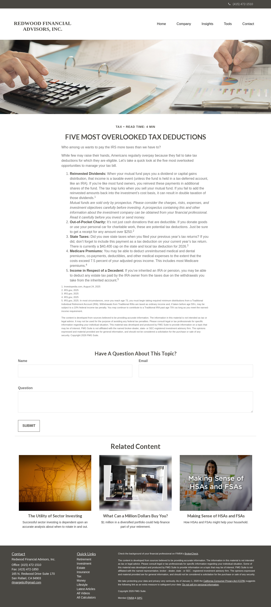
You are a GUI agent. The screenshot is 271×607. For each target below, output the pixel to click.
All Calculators (86, 597)
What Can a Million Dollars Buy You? (135, 516)
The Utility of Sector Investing (55, 516)
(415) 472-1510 (240, 4)
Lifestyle (82, 584)
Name (22, 361)
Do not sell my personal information (200, 584)
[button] (183, 24)
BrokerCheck (191, 553)
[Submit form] (29, 426)
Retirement (84, 559)
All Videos (83, 593)
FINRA (130, 598)
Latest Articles (86, 589)
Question (25, 388)
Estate (81, 567)
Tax (79, 576)
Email (143, 361)
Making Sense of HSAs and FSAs (216, 516)
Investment (84, 563)
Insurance (83, 572)
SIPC (139, 598)
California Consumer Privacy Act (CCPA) (224, 581)
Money (81, 580)
